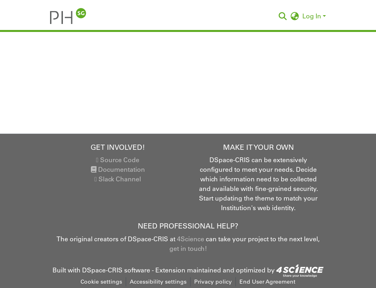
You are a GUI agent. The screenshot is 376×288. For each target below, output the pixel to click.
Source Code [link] (117, 160)
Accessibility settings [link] (158, 281)
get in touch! (188, 248)
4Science (190, 239)
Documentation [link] (118, 169)
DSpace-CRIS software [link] (116, 270)
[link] (300, 270)
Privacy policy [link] (213, 281)
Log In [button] (312, 16)
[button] (68, 16)
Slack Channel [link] (118, 179)
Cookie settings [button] (101, 281)
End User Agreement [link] (267, 281)
